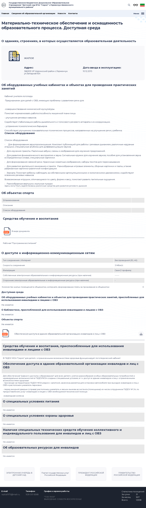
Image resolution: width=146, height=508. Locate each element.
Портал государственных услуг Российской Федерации (55, 474)
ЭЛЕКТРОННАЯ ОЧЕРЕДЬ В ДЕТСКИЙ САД (19, 474)
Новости (62, 13)
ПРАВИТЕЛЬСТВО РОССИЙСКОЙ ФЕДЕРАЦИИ (127, 474)
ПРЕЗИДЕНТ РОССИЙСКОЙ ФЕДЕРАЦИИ (91, 474)
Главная (5, 13)
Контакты (73, 13)
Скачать (141, 334)
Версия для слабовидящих (135, 5)
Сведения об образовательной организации (33, 13)
